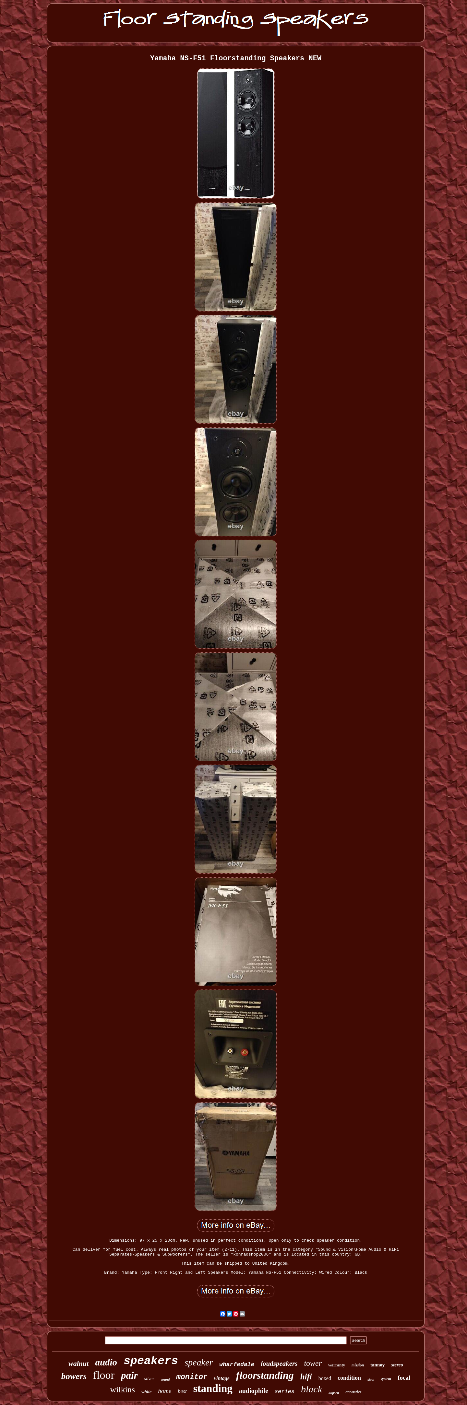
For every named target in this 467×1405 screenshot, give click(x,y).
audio (106, 1362)
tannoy (377, 1364)
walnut (78, 1363)
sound (165, 1379)
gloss (370, 1379)
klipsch (334, 1393)
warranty (336, 1365)
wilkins (122, 1389)
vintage (222, 1378)
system (386, 1378)
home (164, 1390)
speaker (199, 1362)
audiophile (253, 1390)
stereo (397, 1364)
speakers (151, 1361)
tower (313, 1363)
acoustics (353, 1391)
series (284, 1391)
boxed (324, 1378)
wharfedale (236, 1364)
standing (213, 1388)
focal (404, 1377)
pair (129, 1375)
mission (358, 1365)
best (182, 1391)
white (146, 1391)
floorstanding (265, 1375)
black (311, 1389)
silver (149, 1378)
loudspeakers (279, 1363)
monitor (192, 1377)
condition (349, 1378)
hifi (306, 1376)
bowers (74, 1376)
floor (103, 1375)
